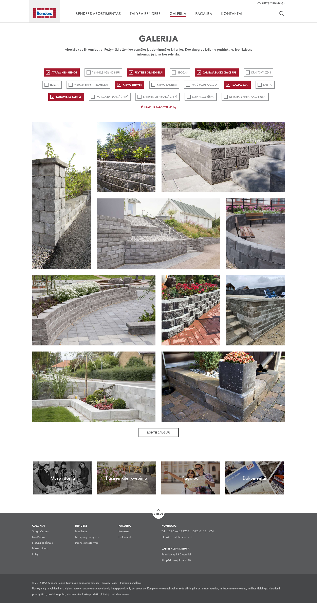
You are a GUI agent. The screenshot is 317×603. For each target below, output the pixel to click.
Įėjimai (54, 84)
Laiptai (267, 84)
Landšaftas (38, 537)
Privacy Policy (109, 583)
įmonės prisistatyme (86, 543)
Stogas (183, 72)
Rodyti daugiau (158, 432)
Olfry (35, 554)
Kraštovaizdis (261, 72)
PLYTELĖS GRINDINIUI (149, 72)
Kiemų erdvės (132, 84)
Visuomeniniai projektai (91, 84)
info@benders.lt (183, 537)
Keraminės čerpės (68, 97)
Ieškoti (281, 14)
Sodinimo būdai (203, 97)
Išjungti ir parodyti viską (158, 107)
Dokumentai (125, 537)
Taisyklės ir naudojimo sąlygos (82, 583)
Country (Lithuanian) (270, 3)
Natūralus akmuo (204, 84)
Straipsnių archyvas (86, 537)
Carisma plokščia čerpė (219, 72)
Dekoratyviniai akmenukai (247, 97)
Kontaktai (124, 531)
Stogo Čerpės (40, 531)
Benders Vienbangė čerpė (160, 97)
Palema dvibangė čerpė (112, 97)
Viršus (158, 514)
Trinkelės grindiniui (106, 72)
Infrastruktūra (40, 548)
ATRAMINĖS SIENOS (64, 72)
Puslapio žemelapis (130, 583)
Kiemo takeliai (167, 84)
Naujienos (81, 531)
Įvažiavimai (240, 84)
